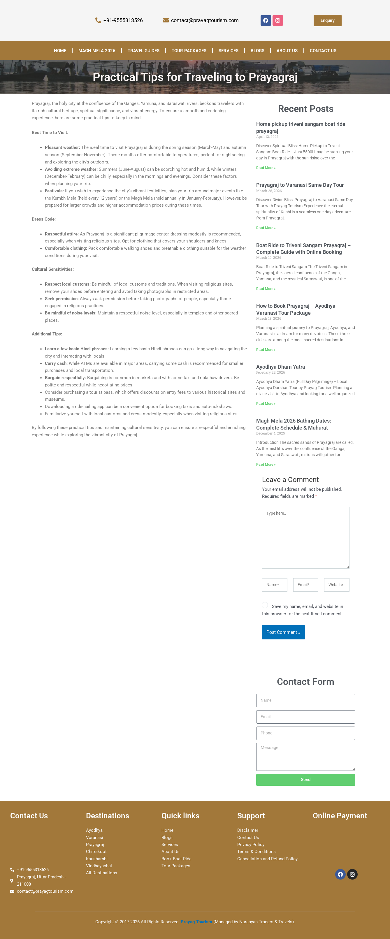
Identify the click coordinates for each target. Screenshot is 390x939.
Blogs (257, 50)
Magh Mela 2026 (96, 50)
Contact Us (323, 50)
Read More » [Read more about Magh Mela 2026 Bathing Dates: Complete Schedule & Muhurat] (266, 465)
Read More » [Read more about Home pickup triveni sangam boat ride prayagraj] (266, 168)
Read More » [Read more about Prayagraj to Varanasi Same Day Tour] (266, 228)
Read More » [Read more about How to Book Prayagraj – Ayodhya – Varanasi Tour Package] (266, 350)
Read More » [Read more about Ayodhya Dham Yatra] (266, 404)
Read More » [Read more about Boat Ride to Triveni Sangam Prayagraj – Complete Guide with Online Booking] (266, 289)
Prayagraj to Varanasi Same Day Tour (300, 185)
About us (287, 50)
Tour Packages (189, 50)
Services (228, 50)
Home (60, 50)
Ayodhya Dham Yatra (280, 367)
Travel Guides (143, 50)
